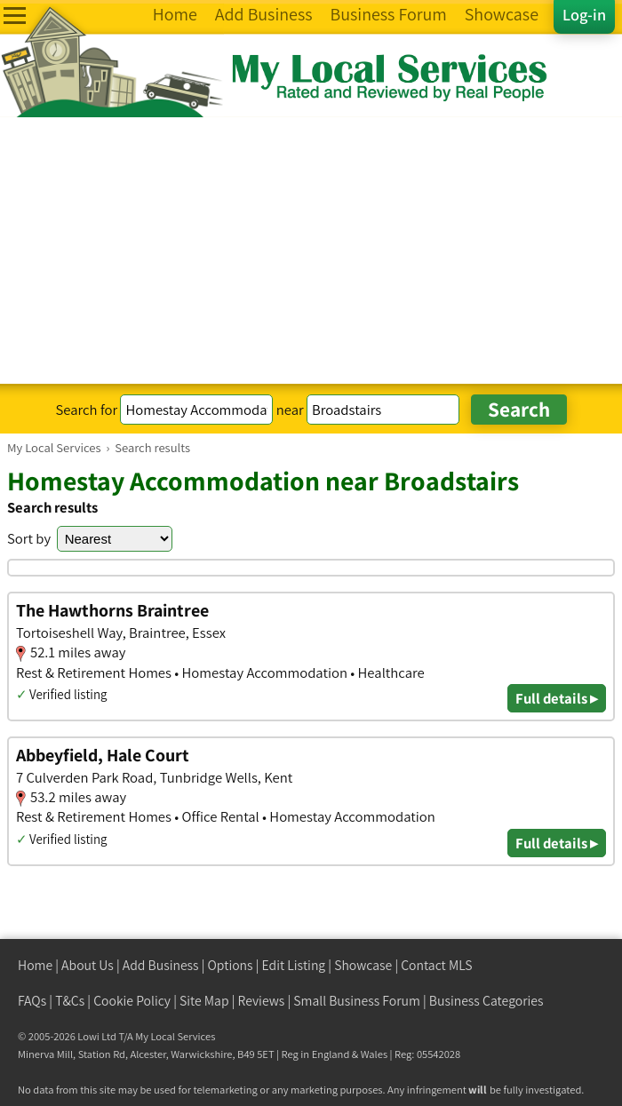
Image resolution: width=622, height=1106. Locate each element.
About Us (87, 965)
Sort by (29, 538)
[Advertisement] (311, 250)
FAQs (32, 1000)
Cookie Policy (132, 1000)
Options (230, 965)
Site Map (204, 1000)
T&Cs (69, 1000)
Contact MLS (436, 965)
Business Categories (486, 1000)
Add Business (161, 965)
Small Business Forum (356, 1000)
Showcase (363, 965)
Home (35, 965)
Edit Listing (294, 965)
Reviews (261, 1000)
